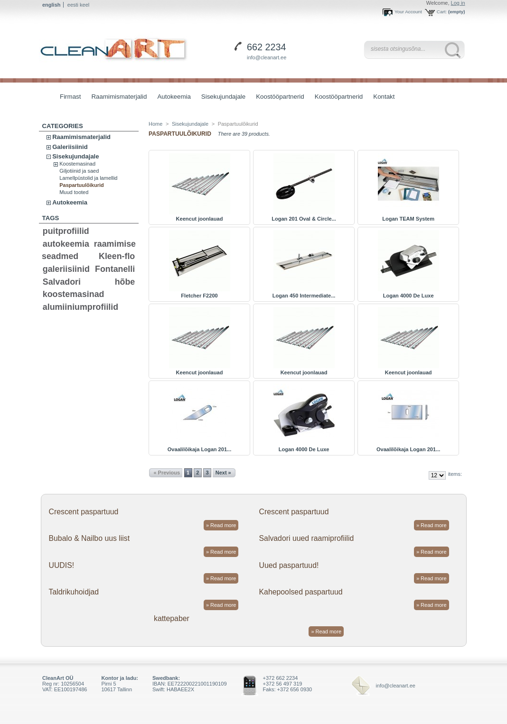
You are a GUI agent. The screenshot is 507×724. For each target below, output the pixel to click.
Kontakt (383, 96)
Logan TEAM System (408, 219)
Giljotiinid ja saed (79, 171)
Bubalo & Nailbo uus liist (89, 538)
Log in (458, 3)
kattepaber (171, 618)
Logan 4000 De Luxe (408, 295)
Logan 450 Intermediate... (304, 295)
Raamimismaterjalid (116, 97)
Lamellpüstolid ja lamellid (88, 178)
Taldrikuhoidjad (73, 592)
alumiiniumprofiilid (80, 307)
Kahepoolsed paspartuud (301, 592)
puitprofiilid (66, 231)
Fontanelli (115, 269)
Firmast (70, 96)
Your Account (408, 11)
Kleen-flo (117, 256)
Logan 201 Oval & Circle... (304, 219)
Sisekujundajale (221, 97)
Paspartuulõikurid (81, 185)
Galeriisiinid (69, 146)
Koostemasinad (77, 164)
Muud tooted (73, 192)
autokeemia (66, 244)
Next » (223, 472)
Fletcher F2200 (199, 295)
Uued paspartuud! (289, 565)
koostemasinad (73, 294)
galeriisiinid (66, 269)
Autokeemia (171, 97)
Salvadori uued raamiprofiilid (306, 538)
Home (155, 124)
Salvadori (62, 282)
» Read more (221, 525)
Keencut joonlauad (199, 219)
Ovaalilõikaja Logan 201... (199, 449)
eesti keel (78, 5)
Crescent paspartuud (83, 512)
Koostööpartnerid (280, 96)
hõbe (125, 282)
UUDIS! (61, 565)
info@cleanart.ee (266, 57)
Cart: (442, 11)
